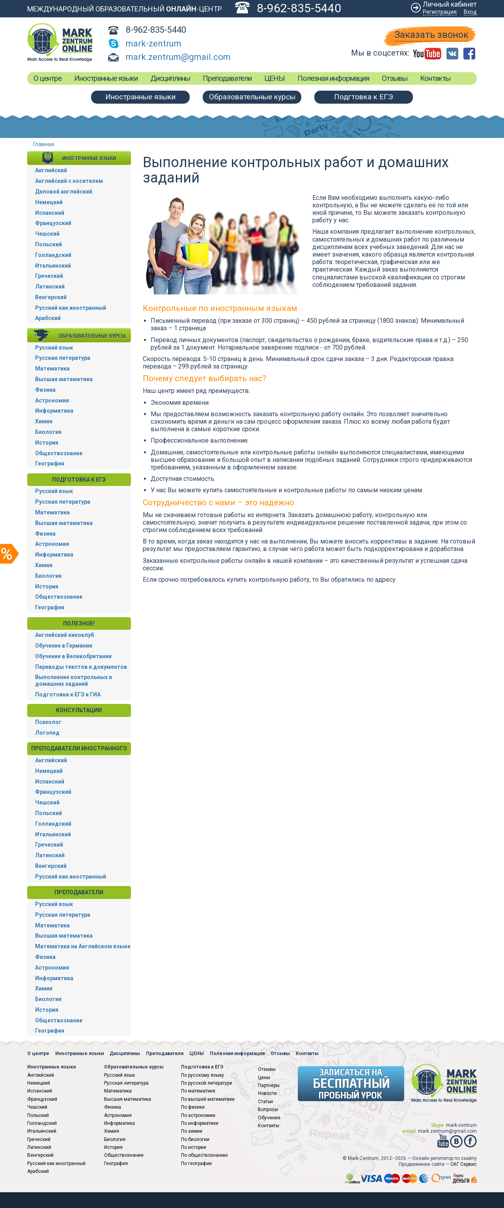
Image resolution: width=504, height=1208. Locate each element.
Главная (43, 144)
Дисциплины (170, 78)
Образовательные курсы (252, 96)
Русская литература (62, 358)
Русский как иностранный (70, 308)
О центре (48, 78)
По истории (193, 1147)
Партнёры (269, 1085)
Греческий (49, 276)
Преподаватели (227, 78)
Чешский (47, 234)
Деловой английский (63, 191)
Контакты (435, 78)
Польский (48, 244)
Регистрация (440, 12)
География (49, 463)
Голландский (53, 255)
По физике (193, 1107)
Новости (267, 1093)
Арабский (48, 318)
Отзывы (394, 78)
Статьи (265, 1101)
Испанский (49, 213)
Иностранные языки (106, 78)
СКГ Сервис (463, 1164)
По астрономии (198, 1115)
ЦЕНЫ (274, 78)
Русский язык (54, 347)
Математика (52, 368)
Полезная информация (333, 78)
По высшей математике (208, 1099)
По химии (191, 1131)
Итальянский (53, 265)
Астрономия (52, 400)
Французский (53, 223)
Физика (45, 390)
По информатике (199, 1123)
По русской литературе (206, 1083)
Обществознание (58, 453)
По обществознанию (204, 1155)
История (46, 442)
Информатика (54, 411)
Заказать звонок (431, 34)
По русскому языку (202, 1075)
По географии (196, 1163)
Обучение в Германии (63, 645)
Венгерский (51, 297)
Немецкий (49, 202)
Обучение (269, 1118)
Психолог (48, 722)
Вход (470, 12)
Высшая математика (64, 379)
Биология (48, 432)
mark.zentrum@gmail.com (178, 57)
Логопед (47, 733)
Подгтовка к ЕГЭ (363, 96)
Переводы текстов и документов (81, 667)
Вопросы (268, 1109)
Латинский (50, 286)
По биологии (195, 1139)
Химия (43, 421)
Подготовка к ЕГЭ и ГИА (68, 694)
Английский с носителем (69, 181)
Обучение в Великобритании (73, 656)
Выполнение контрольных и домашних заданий (73, 680)
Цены (264, 1077)
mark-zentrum (153, 43)
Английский (51, 170)
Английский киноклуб (64, 635)
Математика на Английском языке (83, 946)
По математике (198, 1091)
